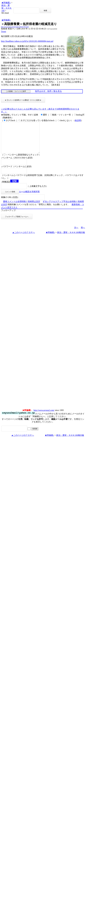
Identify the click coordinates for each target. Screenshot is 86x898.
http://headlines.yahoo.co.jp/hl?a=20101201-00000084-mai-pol (27, 41)
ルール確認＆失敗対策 (29, 198)
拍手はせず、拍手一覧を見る (48, 91)
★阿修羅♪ (6, 3)
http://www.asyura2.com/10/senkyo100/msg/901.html (15, 26)
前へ (83, 234)
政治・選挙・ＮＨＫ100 (6, 8)
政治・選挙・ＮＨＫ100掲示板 (71, 238)
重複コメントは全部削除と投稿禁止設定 (21, 208)
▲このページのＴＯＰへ (23, 238)
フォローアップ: (8, 216)
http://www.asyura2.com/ (44, 416)
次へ (76, 234)
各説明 (78, 120)
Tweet (3, 31)
